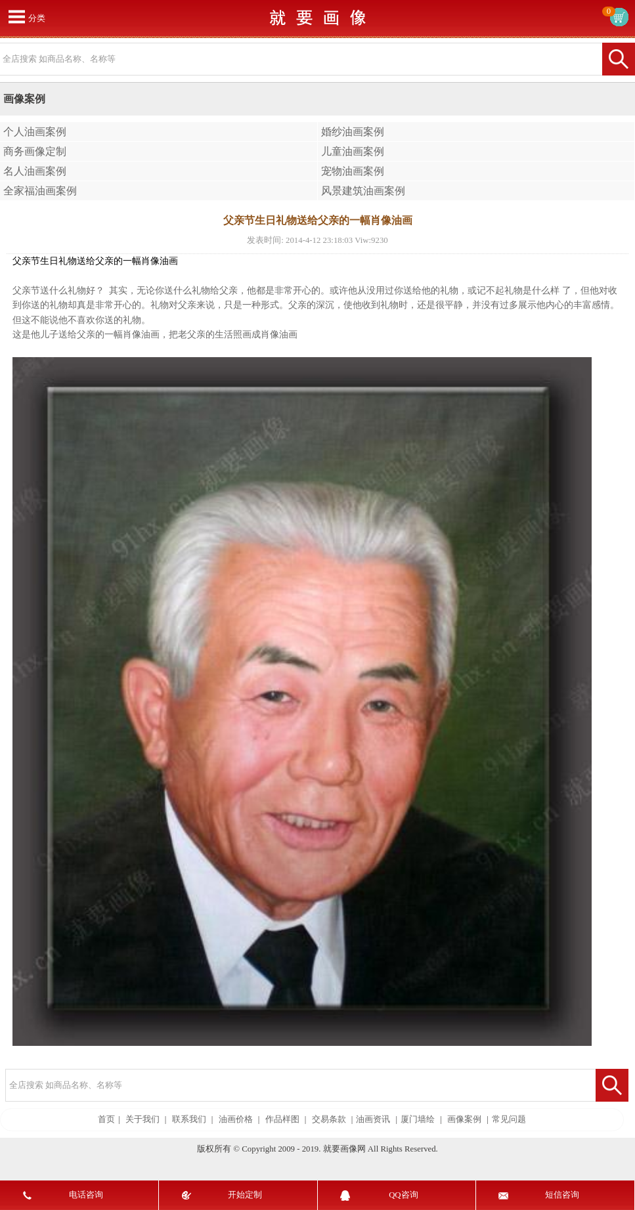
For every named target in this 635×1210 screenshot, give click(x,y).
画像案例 (464, 1119)
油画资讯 (373, 1119)
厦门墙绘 (418, 1119)
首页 (106, 1119)
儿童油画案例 (352, 151)
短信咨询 (562, 1194)
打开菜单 (16, 16)
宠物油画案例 (352, 171)
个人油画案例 (34, 131)
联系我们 (189, 1119)
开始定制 (245, 1194)
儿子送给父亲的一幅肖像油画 (100, 334)
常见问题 (509, 1119)
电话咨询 (86, 1194)
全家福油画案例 (40, 190)
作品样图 (282, 1119)
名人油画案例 (34, 171)
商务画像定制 (34, 151)
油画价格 (236, 1119)
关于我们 (142, 1119)
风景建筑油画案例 (363, 190)
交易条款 (329, 1119)
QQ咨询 (403, 1194)
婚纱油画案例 (352, 131)
